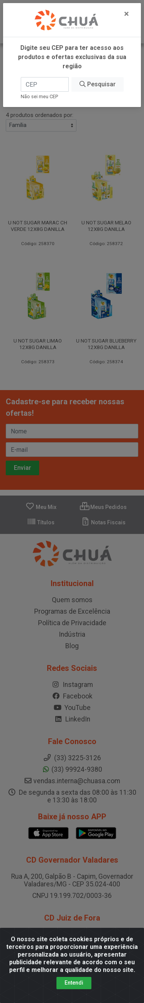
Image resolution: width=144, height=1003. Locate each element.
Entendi (74, 983)
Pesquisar (97, 84)
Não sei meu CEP (39, 96)
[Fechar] (126, 14)
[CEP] (45, 84)
